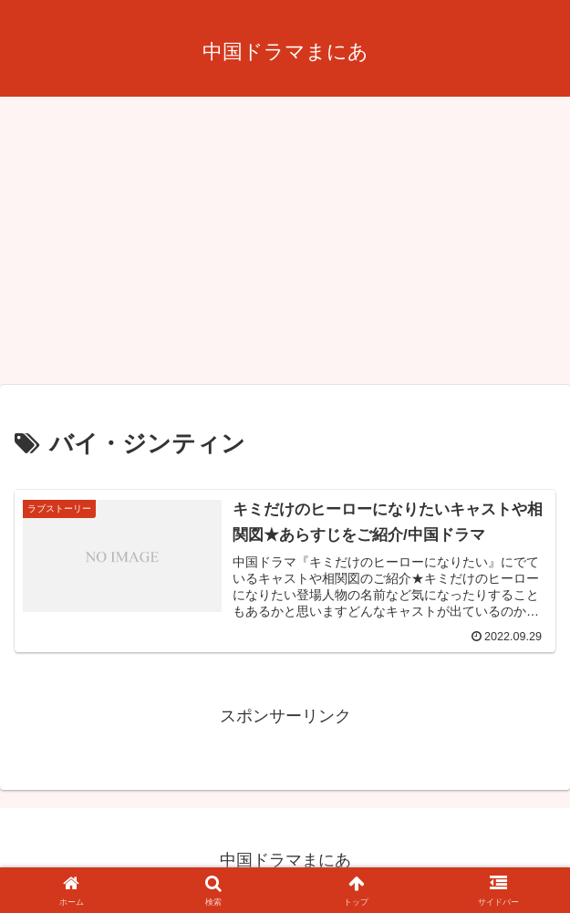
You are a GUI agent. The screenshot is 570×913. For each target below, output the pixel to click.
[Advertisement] (285, 246)
